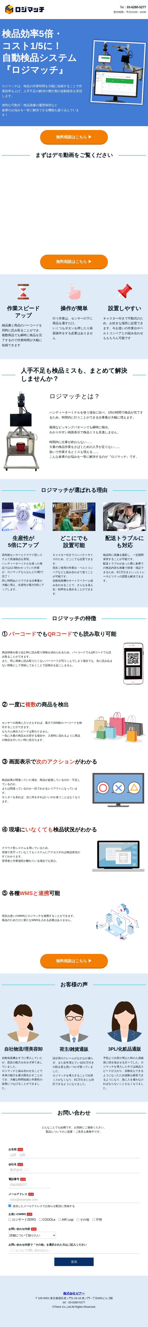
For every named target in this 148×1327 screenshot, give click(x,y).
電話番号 (13, 1179)
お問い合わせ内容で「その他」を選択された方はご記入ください (47, 1244)
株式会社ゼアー (74, 1293)
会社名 (12, 1164)
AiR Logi (65, 1219)
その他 (83, 1219)
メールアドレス (17, 1194)
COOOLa (47, 1219)
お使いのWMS (17, 1214)
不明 (97, 1219)
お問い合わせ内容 (19, 1228)
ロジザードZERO (22, 1219)
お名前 (12, 1149)
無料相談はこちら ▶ (74, 137)
